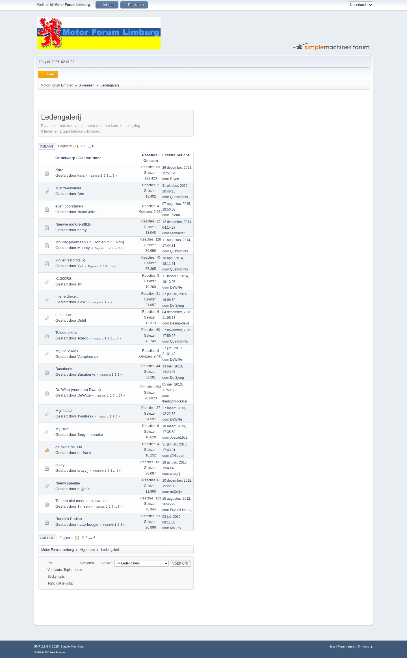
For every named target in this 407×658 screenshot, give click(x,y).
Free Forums (57, 652)
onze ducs (64, 315)
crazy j (82, 470)
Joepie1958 (178, 438)
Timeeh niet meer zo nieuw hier (81, 501)
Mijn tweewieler (68, 188)
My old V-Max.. (67, 351)
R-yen (174, 179)
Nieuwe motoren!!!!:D (73, 224)
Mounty (83, 248)
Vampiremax (87, 356)
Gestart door (89, 158)
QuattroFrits (179, 197)
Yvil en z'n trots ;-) (70, 260)
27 (120, 395)
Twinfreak (85, 416)
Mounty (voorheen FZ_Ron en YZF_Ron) (89, 242)
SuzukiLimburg (181, 510)
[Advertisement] (104, 100)
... (90, 146)
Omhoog (47, 538)
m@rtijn (83, 489)
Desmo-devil (179, 323)
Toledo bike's (66, 332)
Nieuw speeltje (67, 483)
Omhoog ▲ (365, 646)
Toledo (175, 215)
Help (332, 646)
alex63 (82, 302)
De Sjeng (177, 306)
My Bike (62, 429)
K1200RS (63, 278)
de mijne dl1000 (68, 447)
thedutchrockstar (174, 401)
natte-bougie (87, 524)
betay (82, 230)
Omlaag (46, 146)
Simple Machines (72, 646)
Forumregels (346, 646)
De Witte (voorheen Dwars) (78, 390)
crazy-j (60, 465)
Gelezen (150, 161)
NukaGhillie (87, 212)
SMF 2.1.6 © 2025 (46, 646)
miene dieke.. (66, 296)
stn (80, 284)
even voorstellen (69, 206)
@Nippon (177, 456)
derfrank (84, 453)
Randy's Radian (68, 519)
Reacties (149, 155)
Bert (80, 194)
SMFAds (39, 652)
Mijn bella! (63, 410)
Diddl (81, 320)
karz (81, 175)
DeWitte (176, 287)
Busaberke (64, 369)
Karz (59, 170)
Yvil (80, 266)
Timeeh (83, 506)
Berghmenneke (90, 434)
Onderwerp (65, 158)
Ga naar (106, 563)
